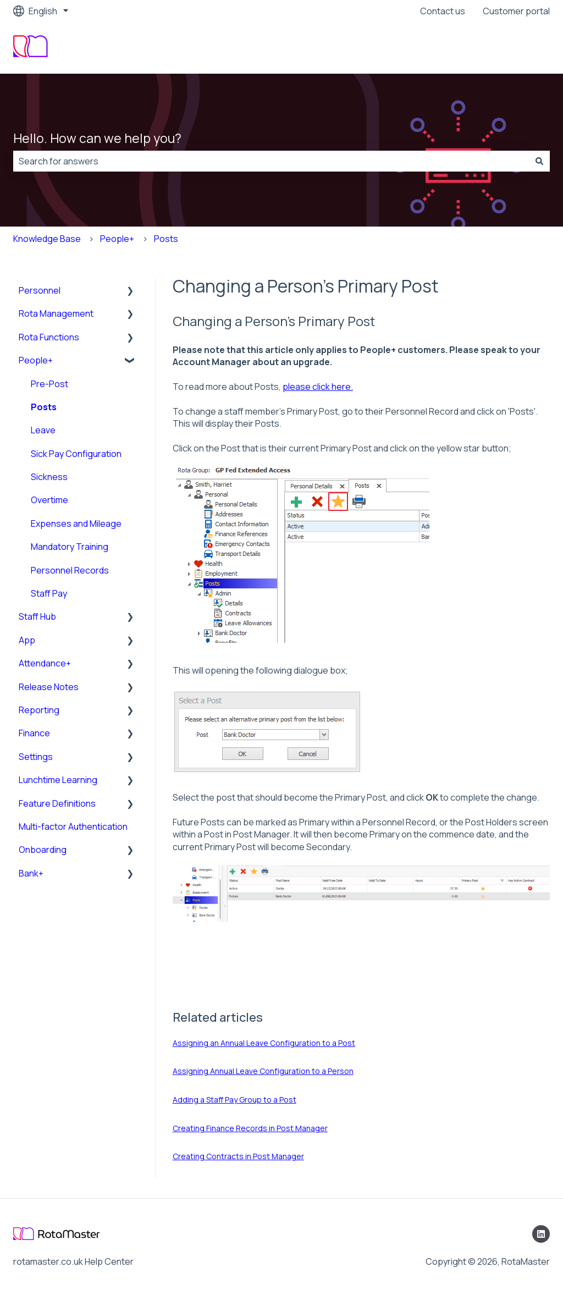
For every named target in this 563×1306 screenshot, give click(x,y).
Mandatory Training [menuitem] (69, 547)
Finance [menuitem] (34, 733)
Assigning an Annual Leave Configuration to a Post (264, 1043)
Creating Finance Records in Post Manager (250, 1128)
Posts (166, 239)
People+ (117, 239)
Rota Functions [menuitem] (49, 337)
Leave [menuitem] (43, 430)
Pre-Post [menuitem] (49, 384)
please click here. (318, 387)
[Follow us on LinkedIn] (541, 1234)
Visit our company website (486, 48)
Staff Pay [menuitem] (49, 593)
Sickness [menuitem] (49, 477)
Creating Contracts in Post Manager (238, 1156)
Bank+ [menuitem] (31, 873)
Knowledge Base (47, 239)
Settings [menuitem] (36, 757)
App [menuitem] (27, 640)
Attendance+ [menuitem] (45, 663)
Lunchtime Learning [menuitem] (58, 780)
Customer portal (516, 11)
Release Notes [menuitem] (49, 687)
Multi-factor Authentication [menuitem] (73, 826)
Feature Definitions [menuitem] (57, 803)
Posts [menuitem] (44, 407)
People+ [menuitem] (36, 360)
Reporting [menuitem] (39, 710)
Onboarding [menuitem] (43, 850)
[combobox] (271, 161)
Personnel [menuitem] (39, 290)
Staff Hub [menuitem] (37, 616)
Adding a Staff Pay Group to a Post (234, 1099)
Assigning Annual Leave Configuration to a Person (263, 1071)
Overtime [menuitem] (49, 500)
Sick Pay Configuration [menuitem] (76, 454)
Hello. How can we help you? (97, 138)
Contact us (442, 11)
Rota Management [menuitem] (56, 313)
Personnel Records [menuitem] (70, 570)
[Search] (539, 161)
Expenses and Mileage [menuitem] (76, 523)
